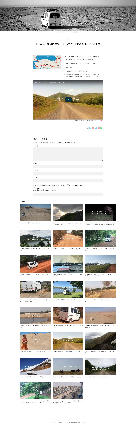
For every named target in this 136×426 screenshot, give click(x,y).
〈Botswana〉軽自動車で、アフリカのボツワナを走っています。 (100, 300)
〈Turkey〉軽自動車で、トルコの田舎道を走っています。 (67, 351)
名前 (35, 163)
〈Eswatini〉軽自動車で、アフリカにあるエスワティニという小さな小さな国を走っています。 (100, 275)
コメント (35, 146)
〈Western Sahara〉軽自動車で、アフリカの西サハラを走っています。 (100, 326)
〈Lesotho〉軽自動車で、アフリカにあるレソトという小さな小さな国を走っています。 (35, 300)
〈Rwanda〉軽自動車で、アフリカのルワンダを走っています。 (67, 249)
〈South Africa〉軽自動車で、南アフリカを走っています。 (67, 300)
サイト (35, 177)
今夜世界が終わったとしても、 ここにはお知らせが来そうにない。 (72, 422)
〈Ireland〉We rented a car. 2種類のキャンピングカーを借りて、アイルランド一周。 (68, 223)
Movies (67, 39)
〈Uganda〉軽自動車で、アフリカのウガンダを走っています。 (34, 249)
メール (35, 170)
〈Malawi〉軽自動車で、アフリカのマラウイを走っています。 (34, 275)
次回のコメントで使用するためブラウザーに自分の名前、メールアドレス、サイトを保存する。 (59, 185)
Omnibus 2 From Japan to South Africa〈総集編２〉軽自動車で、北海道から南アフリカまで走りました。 (35, 401)
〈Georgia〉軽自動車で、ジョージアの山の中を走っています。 (99, 352)
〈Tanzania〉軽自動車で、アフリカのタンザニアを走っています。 (100, 249)
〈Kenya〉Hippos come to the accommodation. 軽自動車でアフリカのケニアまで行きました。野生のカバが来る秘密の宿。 (100, 223)
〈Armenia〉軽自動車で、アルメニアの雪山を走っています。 (35, 377)
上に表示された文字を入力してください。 (44, 190)
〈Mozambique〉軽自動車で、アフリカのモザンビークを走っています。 (68, 275)
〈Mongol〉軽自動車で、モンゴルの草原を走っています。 (67, 377)
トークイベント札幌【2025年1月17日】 (30, 223)
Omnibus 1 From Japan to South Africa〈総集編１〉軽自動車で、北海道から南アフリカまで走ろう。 (68, 401)
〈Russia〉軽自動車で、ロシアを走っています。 (97, 377)
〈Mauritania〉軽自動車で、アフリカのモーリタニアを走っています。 (68, 326)
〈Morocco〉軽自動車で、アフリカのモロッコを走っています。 (35, 352)
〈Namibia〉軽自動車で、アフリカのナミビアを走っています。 (34, 326)
